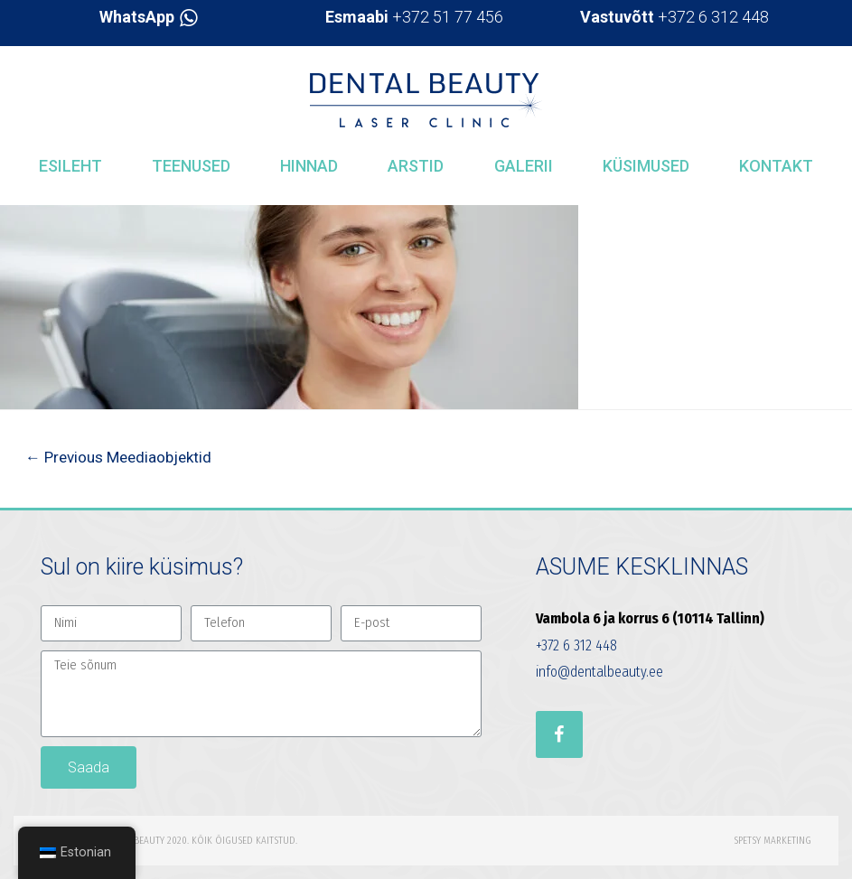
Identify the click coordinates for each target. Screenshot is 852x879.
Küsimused (646, 165)
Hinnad (309, 165)
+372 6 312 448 (674, 16)
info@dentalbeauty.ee (599, 671)
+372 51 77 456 (414, 16)
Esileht (70, 165)
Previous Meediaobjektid (118, 457)
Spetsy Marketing (772, 840)
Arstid (416, 165)
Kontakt (776, 165)
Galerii (523, 165)
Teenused (191, 165)
